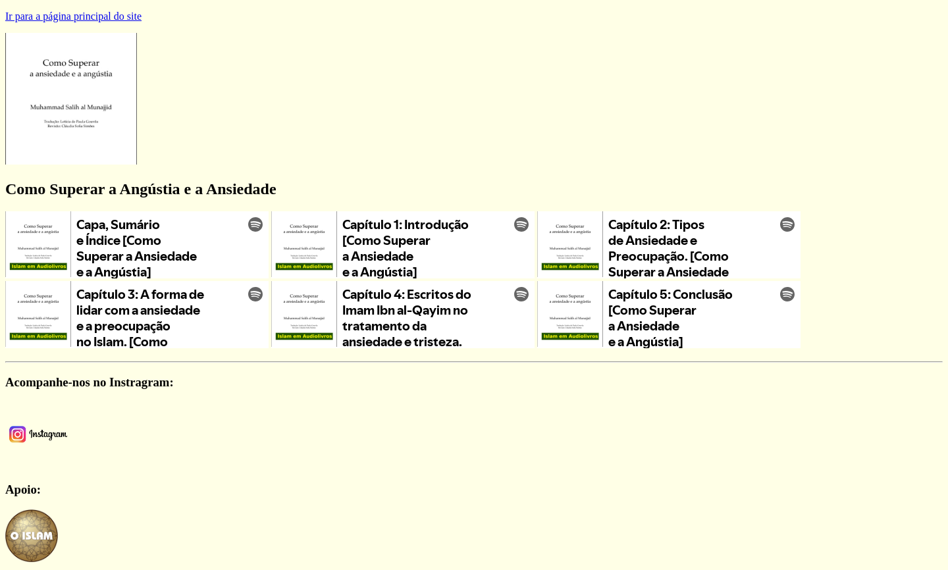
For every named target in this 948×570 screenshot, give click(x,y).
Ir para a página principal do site (73, 16)
